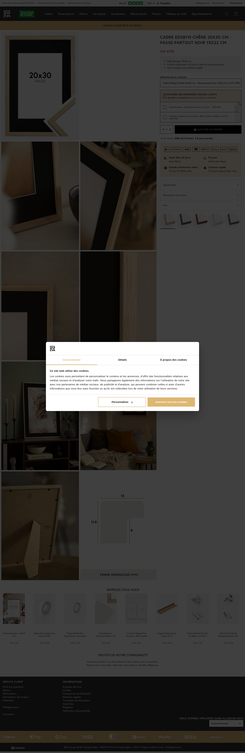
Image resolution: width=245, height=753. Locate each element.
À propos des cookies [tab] (173, 359)
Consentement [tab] (71, 359)
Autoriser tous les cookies (171, 401)
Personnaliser (122, 401)
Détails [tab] (122, 359)
